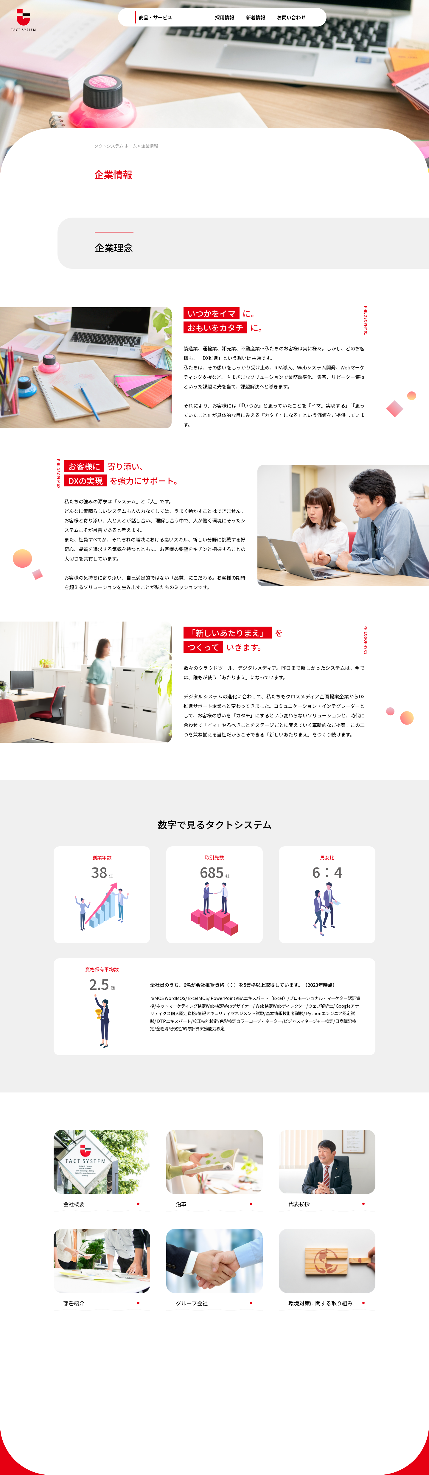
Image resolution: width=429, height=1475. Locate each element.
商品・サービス (155, 17)
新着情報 (255, 17)
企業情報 (193, 17)
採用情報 (224, 17)
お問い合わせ (291, 17)
